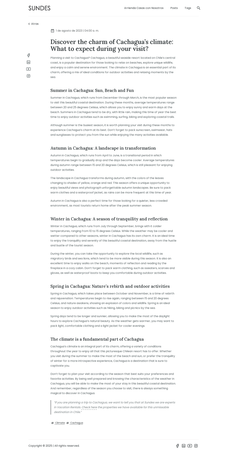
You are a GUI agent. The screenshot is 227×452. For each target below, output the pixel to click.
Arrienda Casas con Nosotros (144, 8)
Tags (188, 8)
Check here (89, 407)
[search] (198, 8)
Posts (174, 8)
